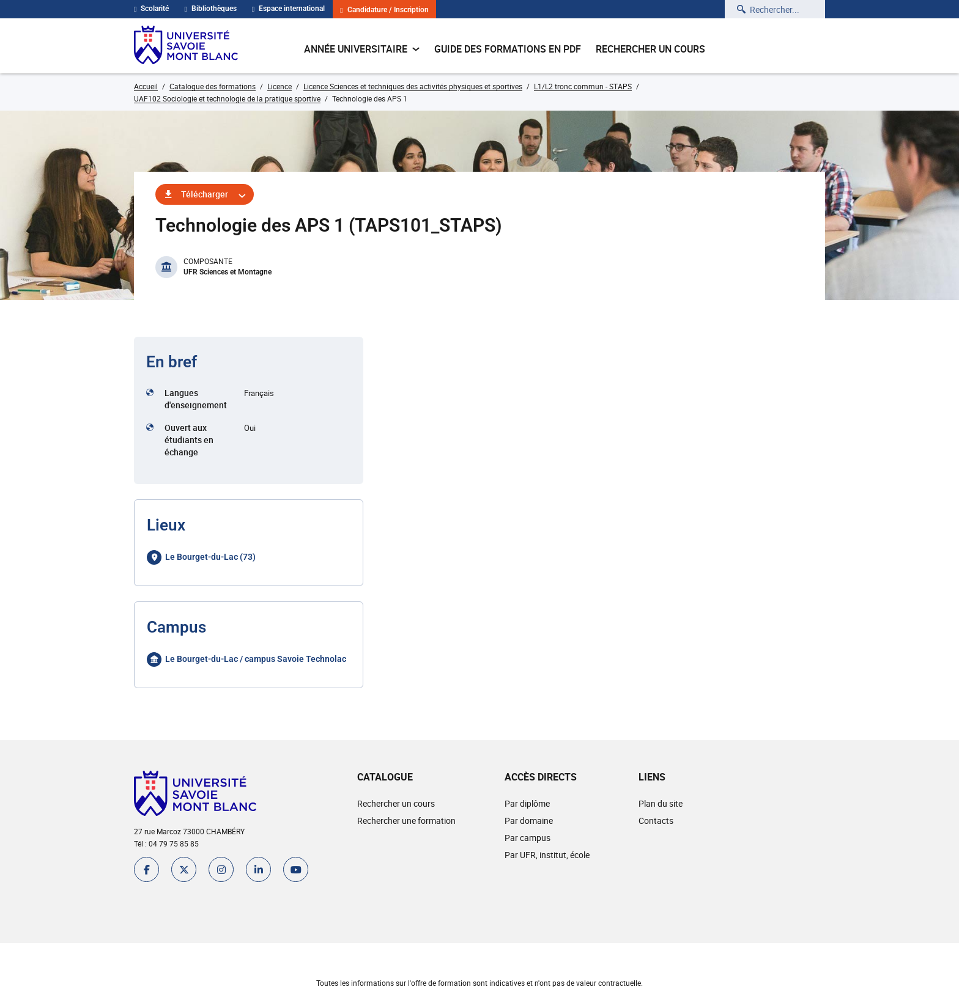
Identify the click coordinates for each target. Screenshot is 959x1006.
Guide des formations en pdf (507, 49)
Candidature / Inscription (384, 10)
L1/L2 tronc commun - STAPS (583, 86)
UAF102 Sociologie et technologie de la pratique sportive (227, 98)
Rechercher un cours (650, 49)
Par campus (527, 837)
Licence (279, 86)
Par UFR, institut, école (547, 855)
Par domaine (529, 820)
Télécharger (204, 194)
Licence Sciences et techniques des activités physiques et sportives (412, 86)
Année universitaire (362, 49)
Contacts (656, 820)
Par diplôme (527, 803)
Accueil (146, 86)
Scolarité (151, 8)
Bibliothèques (210, 8)
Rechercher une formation (406, 820)
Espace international (288, 8)
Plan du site (661, 803)
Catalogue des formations (212, 86)
